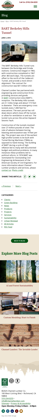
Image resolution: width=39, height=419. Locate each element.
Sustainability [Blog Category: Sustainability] (10, 218)
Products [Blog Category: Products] (8, 208)
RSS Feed (8, 227)
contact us (6, 170)
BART (6, 98)
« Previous (6, 186)
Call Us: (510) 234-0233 (28, 2)
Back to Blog (19, 241)
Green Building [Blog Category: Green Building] (10, 202)
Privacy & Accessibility (21, 403)
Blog (7, 21)
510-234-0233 (7, 398)
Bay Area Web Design (9, 416)
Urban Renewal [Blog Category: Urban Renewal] (11, 221)
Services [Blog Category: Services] (7, 215)
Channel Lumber (8, 5)
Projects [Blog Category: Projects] (8, 211)
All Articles (9, 224)
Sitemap (5, 403)
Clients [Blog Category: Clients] (7, 199)
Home (2, 21)
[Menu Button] (35, 6)
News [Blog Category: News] (6, 205)
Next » (18, 186)
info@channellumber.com (13, 401)
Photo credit (17, 170)
